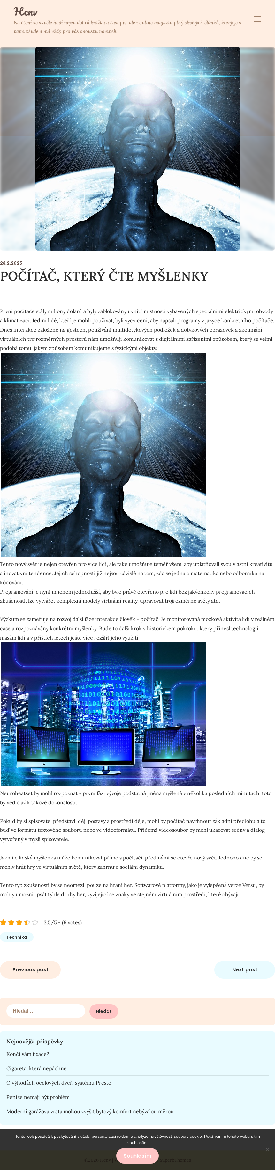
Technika (16, 937)
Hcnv (25, 11)
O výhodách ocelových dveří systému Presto (58, 1082)
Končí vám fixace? (27, 1054)
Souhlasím (137, 1155)
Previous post (30, 969)
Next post (244, 969)
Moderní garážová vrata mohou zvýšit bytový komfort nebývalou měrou (90, 1111)
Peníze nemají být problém (38, 1097)
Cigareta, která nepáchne (36, 1068)
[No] (267, 1149)
